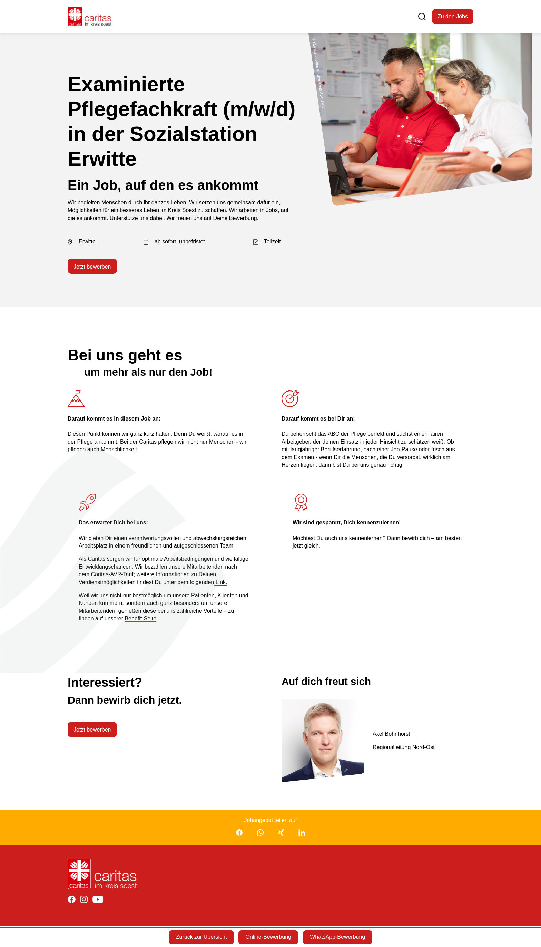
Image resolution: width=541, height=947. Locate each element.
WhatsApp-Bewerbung (339, 937)
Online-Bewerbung (268, 937)
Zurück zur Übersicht (199, 937)
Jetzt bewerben (92, 267)
